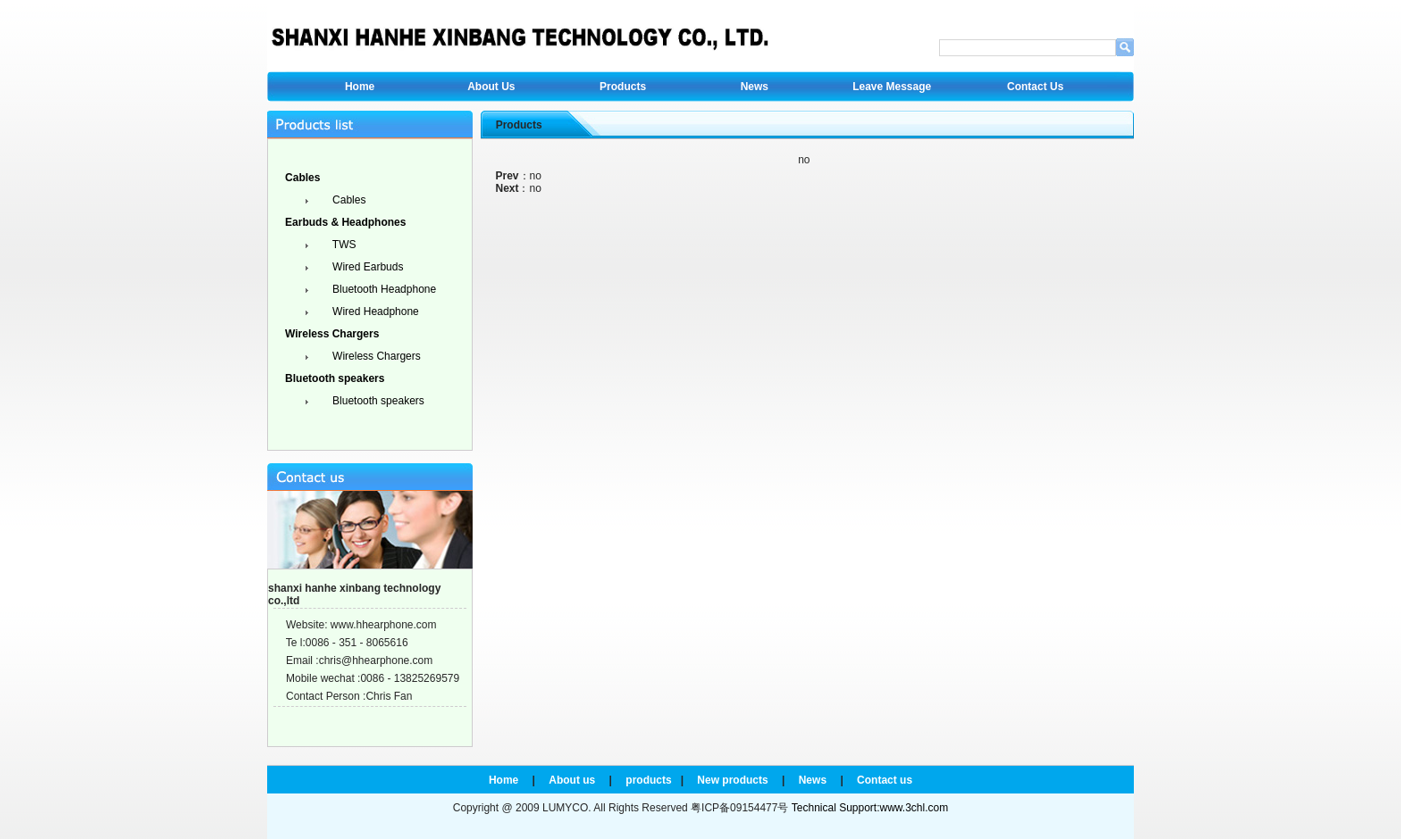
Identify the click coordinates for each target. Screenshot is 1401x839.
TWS (343, 244)
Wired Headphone (374, 311)
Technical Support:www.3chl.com (870, 808)
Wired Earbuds (367, 267)
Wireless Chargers (375, 356)
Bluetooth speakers (377, 401)
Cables (348, 200)
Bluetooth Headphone (383, 289)
